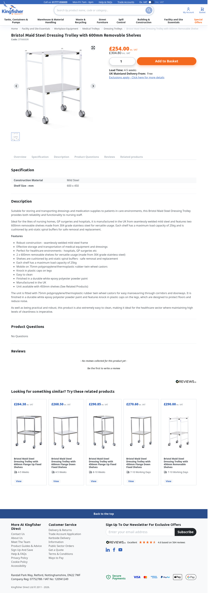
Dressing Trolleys (113, 28)
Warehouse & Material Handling (50, 21)
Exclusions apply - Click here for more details (136, 77)
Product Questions (87, 157)
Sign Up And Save (22, 550)
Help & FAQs (105, 2)
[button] (103, 368)
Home (14, 28)
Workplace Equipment (66, 28)
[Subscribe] (185, 532)
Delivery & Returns (60, 530)
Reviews (109, 157)
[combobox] (104, 10)
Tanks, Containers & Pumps (16, 21)
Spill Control (121, 21)
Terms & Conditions (61, 554)
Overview (20, 157)
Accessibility (18, 566)
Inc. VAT (159, 2)
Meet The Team (20, 542)
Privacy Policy (19, 558)
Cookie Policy (19, 562)
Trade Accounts (126, 2)
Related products (131, 157)
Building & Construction (143, 21)
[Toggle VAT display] (151, 2)
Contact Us (18, 534)
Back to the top (104, 514)
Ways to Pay (56, 558)
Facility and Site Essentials (173, 21)
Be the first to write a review (103, 368)
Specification (40, 157)
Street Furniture (102, 21)
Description (61, 157)
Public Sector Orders (61, 546)
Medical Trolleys (91, 28)
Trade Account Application (65, 534)
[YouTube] (120, 549)
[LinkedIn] (108, 549)
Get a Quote (56, 550)
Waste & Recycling (80, 21)
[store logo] (12, 8)
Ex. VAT (143, 2)
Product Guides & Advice (26, 546)
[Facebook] (114, 549)
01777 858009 (59, 2)
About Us (17, 538)
